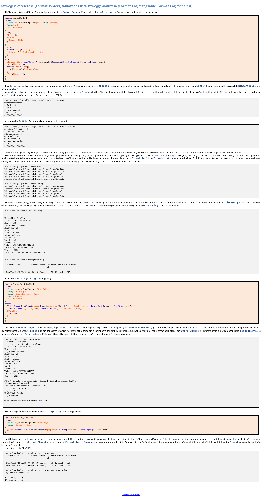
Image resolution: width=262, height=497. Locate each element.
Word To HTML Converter (131, 495)
